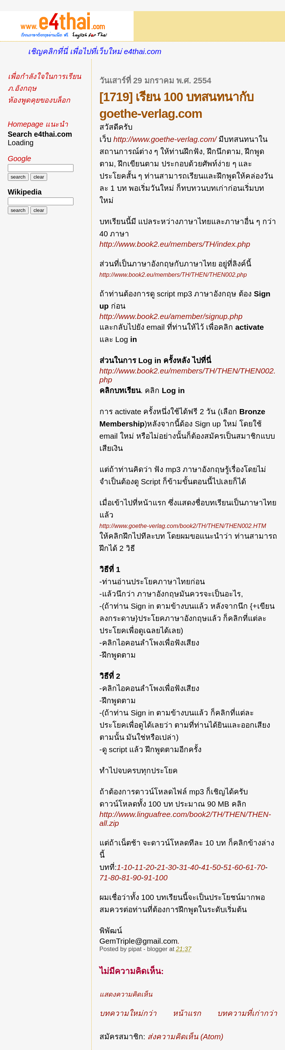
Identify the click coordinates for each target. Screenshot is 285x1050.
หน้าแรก (187, 1013)
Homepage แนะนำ (38, 124)
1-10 (124, 867)
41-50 (211, 867)
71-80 (109, 877)
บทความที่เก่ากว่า (247, 1013)
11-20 (144, 867)
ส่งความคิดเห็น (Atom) (185, 1036)
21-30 (166, 867)
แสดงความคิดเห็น (125, 994)
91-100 (155, 877)
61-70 (255, 867)
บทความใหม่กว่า (128, 1013)
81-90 (131, 877)
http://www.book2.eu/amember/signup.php (171, 316)
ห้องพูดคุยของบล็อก (39, 100)
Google (19, 158)
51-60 (233, 867)
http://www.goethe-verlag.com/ (164, 139)
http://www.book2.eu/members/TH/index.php (174, 244)
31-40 (189, 867)
